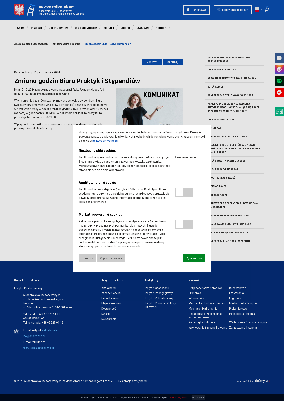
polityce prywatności (105, 140)
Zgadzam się (194, 258)
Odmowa (87, 258)
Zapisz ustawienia (111, 258)
